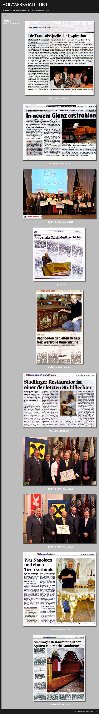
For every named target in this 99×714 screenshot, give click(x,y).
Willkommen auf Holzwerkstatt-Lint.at (16, 11)
